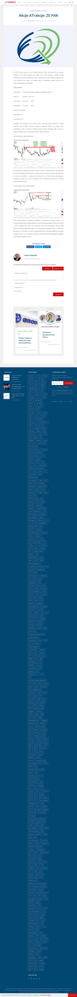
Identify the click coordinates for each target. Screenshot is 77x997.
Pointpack (42, 813)
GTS (30, 643)
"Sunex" (37, 416)
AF (45, 434)
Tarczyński (32, 908)
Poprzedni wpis (26, 309)
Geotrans (40, 609)
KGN (36, 686)
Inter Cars (39, 665)
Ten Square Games (34, 911)
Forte (40, 597)
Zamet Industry (33, 963)
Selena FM (31, 859)
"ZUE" (36, 425)
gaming (44, 606)
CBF (35, 514)
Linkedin (47, 246)
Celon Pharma (33, 517)
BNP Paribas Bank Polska (36, 499)
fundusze (31, 603)
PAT (41, 788)
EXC (30, 591)
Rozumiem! (72, 995)
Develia (31, 554)
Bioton (30, 490)
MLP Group (37, 733)
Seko (35, 856)
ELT (30, 579)
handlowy (36, 643)
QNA (46, 828)
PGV (35, 800)
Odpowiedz (58, 294)
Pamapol (40, 785)
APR (42, 462)
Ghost (54, 988)
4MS (44, 431)
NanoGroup (42, 748)
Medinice (44, 720)
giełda (36, 613)
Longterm (11, 988)
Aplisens (31, 462)
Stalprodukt (32, 889)
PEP (40, 797)
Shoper (36, 865)
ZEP (42, 11)
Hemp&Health (33, 649)
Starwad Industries (42, 893)
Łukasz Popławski (31, 20)
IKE (36, 659)
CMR (35, 526)
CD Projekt (42, 514)
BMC (40, 493)
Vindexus (31, 936)
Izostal (42, 674)
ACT (35, 434)
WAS (46, 939)
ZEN (30, 966)
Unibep (31, 926)
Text (43, 911)
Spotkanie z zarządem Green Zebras (48, 334)
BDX (46, 480)
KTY (40, 696)
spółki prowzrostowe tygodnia (37, 883)
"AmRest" (31, 379)
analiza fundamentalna (35, 453)
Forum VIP (44, 2)
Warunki (61, 401)
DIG (37, 554)
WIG (30, 945)
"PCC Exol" (32, 413)
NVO (46, 763)
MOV (30, 745)
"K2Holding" (38, 400)
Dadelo (31, 545)
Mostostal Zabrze (42, 742)
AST (30, 471)
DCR (30, 548)
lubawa (43, 702)
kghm (30, 686)
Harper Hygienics (33, 646)
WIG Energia (37, 945)
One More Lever (33, 776)
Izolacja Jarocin (33, 674)
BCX (41, 480)
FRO (36, 600)
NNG (38, 757)
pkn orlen (31, 806)
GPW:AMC (42, 619)
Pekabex (41, 794)
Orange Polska (33, 782)
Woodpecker (32, 957)
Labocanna (32, 699)
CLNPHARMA (42, 523)
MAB (35, 705)
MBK (36, 714)
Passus (36, 788)
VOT (38, 936)
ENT (39, 582)
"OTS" (38, 410)
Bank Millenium (33, 477)
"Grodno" (30, 331)
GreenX (39, 628)
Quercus (31, 834)
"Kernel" (31, 403)
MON (38, 739)
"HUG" (44, 394)
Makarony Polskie (39, 708)
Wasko (30, 942)
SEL (40, 856)
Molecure (31, 739)
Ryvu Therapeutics (34, 840)
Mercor (31, 726)
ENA (34, 579)
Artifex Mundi (42, 465)
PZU (41, 828)
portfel (31, 825)
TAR (39, 905)
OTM (41, 782)
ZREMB (41, 969)
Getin (30, 613)
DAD (44, 542)
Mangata (31, 711)
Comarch (44, 533)
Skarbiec (44, 868)
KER (35, 683)
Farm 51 (31, 594)
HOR (35, 653)
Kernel (40, 683)
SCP (30, 853)
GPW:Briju (40, 622)
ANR (43, 456)
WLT (38, 954)
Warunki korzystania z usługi (50, 280)
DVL (46, 566)
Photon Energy (43, 800)
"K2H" (30, 400)
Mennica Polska (33, 723)
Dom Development (34, 563)
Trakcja (41, 917)
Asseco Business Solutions (36, 468)
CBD (30, 514)
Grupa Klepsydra (33, 637)
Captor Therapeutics (34, 511)
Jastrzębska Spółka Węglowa (37, 680)
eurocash (36, 588)
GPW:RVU (31, 628)
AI (40, 437)
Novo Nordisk (32, 763)
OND (30, 773)
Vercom (31, 929)
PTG (36, 825)
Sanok (30, 843)
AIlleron (39, 440)
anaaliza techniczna (34, 450)
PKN (42, 803)
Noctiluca (31, 760)
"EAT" (30, 394)
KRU (30, 696)
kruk (35, 696)
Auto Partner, (32, 474)
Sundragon (32, 899)
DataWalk (43, 545)
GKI (42, 613)
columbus (38, 530)
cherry (41, 517)
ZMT (30, 969)
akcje (45, 440)
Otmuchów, (32, 785)
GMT (41, 616)
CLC (30, 523)
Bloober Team (33, 493)
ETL (44, 585)
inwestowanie (32, 668)
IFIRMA (30, 659)
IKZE (41, 659)
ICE (40, 656)
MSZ (35, 748)
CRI (37, 539)
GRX (40, 640)
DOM (41, 560)
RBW (45, 834)
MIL (30, 729)
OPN (30, 779)
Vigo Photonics (33, 933)
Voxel (35, 939)
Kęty (46, 683)
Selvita (39, 859)
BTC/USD (31, 505)
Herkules (42, 649)
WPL (40, 957)
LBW (39, 699)
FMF (30, 597)
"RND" (30, 416)
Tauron (39, 908)
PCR (35, 794)
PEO (35, 797)
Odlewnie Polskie (33, 769)
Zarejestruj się (58, 268)
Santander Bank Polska (35, 846)
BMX (30, 496)
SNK (37, 874)
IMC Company (33, 662)
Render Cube (32, 837)
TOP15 (30, 914)
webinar (37, 942)
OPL (42, 776)
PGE (30, 800)
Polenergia (32, 816)
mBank (31, 714)
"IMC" (44, 397)
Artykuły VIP (52, 2)
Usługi (29, 2)
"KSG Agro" (39, 403)
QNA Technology (33, 831)
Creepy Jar (38, 536)
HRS (35, 656)
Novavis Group (41, 760)
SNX (42, 874)
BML (46, 493)
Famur (44, 591)
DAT (37, 545)
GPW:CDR (39, 625)
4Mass (39, 431)
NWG (30, 766)
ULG (43, 920)
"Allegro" (45, 376)
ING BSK (31, 665)
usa (44, 926)
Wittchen (31, 954)
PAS (30, 788)
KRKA (44, 693)
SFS (40, 862)
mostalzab (32, 742)
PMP (30, 813)
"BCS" (36, 385)
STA (30, 886)
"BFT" (42, 388)
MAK (30, 708)
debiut (36, 548)
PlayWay (44, 809)
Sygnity (38, 902)
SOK (30, 877)
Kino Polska (43, 686)
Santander (44, 843)
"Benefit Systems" (34, 388)
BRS (43, 502)
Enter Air (31, 585)
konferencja (32, 693)
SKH (30, 871)
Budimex (39, 505)
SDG (46, 853)
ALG (30, 443)
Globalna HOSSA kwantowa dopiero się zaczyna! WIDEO (18, 386)
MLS (44, 733)
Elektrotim (44, 576)
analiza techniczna (35, 11)
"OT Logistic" (38, 406)
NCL (30, 751)
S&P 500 (44, 840)
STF (30, 896)
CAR (44, 511)
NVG (40, 763)
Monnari (44, 739)
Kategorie (36, 2)
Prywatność (54, 401)
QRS (42, 831)
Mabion (41, 705)
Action (40, 434)
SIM (42, 865)
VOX (30, 939)
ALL (35, 443)
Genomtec (32, 609)
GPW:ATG (31, 622)
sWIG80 (31, 902)
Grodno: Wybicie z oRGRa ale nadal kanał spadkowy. (25, 340)
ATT (46, 471)
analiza (45, 450)
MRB (46, 745)
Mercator (43, 723)
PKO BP (44, 806)
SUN (44, 896)
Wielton (45, 942)
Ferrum (44, 594)
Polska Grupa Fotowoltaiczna (37, 819)
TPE (35, 917)
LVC (30, 705)
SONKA (36, 877)
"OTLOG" (31, 410)
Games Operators (34, 606)
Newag (41, 754)
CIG (47, 520)
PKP (30, 809)
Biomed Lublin (42, 486)
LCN (44, 699)
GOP (30, 619)
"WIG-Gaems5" (38, 419)
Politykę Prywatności (63, 390)
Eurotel (44, 588)
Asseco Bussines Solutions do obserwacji (16, 377)
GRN (19, 334)
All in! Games (42, 443)
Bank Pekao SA (33, 480)
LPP (37, 702)
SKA (38, 868)
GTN (45, 640)
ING (40, 662)
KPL (39, 693)
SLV (41, 871)
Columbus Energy (34, 533)
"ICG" (38, 397)
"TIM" (30, 419)
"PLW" (45, 413)
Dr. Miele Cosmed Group (36, 566)
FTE (41, 600)
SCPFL (35, 853)
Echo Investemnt (33, 576)
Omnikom (43, 988)
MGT (37, 726)
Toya (30, 917)
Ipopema (31, 671)
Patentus (31, 791)
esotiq (38, 585)
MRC (30, 748)
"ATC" (30, 385)
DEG (30, 551)
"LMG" (30, 406)
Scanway (31, 849)
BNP (35, 496)
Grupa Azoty (32, 631)
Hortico (42, 653)
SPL (42, 877)
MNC (30, 736)
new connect (32, 754)
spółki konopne (33, 880)
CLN (35, 523)
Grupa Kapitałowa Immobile (37, 634)
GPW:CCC (31, 625)
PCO (30, 794)
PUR (41, 825)
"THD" (43, 416)
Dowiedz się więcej (45, 995)
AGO (30, 437)
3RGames (31, 431)
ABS (30, 434)
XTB (35, 960)
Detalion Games (38, 551)
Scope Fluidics (40, 849)
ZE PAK (44, 11)
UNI (42, 923)
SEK (30, 856)
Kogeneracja (37, 689)
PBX (38, 791)
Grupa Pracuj (32, 640)
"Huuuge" (31, 397)
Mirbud (35, 729)
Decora (42, 548)
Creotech (31, 539)
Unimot (38, 926)
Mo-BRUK (37, 736)
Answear (31, 459)
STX (39, 896)
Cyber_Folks (37, 542)
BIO (35, 483)
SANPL (37, 843)
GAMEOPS (39, 603)
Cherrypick (32, 520)
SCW (41, 853)
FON (35, 597)
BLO (43, 490)
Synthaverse (32, 905)
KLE (30, 689)
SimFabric (31, 868)
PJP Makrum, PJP (33, 803)
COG (40, 526)
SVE (46, 899)
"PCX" (38, 413)
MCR (35, 717)
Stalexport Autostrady (40, 886)
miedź (43, 726)
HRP (30, 656)
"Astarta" (43, 382)
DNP (35, 560)
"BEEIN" (42, 385)
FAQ (65, 2)
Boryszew (31, 502)
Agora (35, 437)
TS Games (31, 920)
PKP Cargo (37, 809)
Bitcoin (37, 490)
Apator (38, 459)
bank (40, 474)
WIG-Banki (32, 951)
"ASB (30, 382)
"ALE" (38, 376)
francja (31, 600)
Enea (40, 579)
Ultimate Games (33, 923)
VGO (37, 929)
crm (42, 539)
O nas (24, 2)
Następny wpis (50, 309)
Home (19, 2)
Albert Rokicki (47, 341)
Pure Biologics (33, 828)
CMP (30, 526)
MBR (42, 714)
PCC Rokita (45, 791)
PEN (30, 797)
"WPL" (30, 425)
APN (37, 462)
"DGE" (42, 391)
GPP (35, 619)
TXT (38, 920)
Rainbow (38, 834)
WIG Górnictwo (33, 948)
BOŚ (38, 502)
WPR (45, 957)
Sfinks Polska (32, 862)
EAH (30, 573)
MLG (30, 733)
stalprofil (31, 893)
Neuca (41, 751)
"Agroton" (31, 376)
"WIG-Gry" (31, 422)
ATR (35, 471)
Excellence (36, 591)
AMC (30, 446)
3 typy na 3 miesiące (40, 428)
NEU (35, 751)
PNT (35, 813)
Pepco (45, 797)
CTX (30, 542)
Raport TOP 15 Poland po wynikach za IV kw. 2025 (18, 395)
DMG (30, 560)
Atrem (40, 471)
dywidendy (41, 569)
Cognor (31, 530)
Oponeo (36, 779)
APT (30, 465)
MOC (43, 736)
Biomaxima (32, 486)
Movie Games (38, 745)
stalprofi (40, 889)
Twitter (38, 246)
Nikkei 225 (31, 757)
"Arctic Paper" (41, 379)
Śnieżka (31, 874)
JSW (30, 683)
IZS (29, 677)
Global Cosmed (33, 616)
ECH (35, 573)
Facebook (30, 246)
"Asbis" (36, 382)
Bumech (31, 508)
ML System (43, 729)
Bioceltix (41, 483)
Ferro (37, 594)
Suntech (40, 899)
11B (42, 425)
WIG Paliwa (43, 948)
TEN (45, 908)
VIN (41, 933)
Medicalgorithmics (34, 720)
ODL (35, 766)
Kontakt (60, 2)
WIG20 (39, 951)
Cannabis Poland (41, 508)
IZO (37, 671)
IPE (40, 668)
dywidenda (32, 569)
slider (35, 871)
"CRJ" (36, 391)
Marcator (39, 711)
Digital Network (33, 557)
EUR (30, 588)
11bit (30, 428)
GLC (46, 613)
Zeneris (36, 966)
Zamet (41, 960)
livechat (31, 702)
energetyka (32, 582)
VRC (41, 939)
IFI (44, 656)
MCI (30, 717)
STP (34, 896)
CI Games (40, 520)
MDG (40, 717)
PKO (38, 806)
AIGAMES (31, 440)
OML (42, 769)
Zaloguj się (47, 268)
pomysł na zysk (40, 822)
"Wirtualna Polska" (42, 422)
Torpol (42, 914)
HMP (30, 653)
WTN (30, 960)
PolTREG (31, 822)
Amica (36, 446)
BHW (30, 483)
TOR (36, 914)
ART (35, 465)
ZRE (35, 969)
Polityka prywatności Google (40, 280)
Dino (41, 557)
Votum (44, 936)
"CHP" (30, 391)
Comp (30, 536)
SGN (45, 862)
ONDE (36, 773)
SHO (30, 865)
